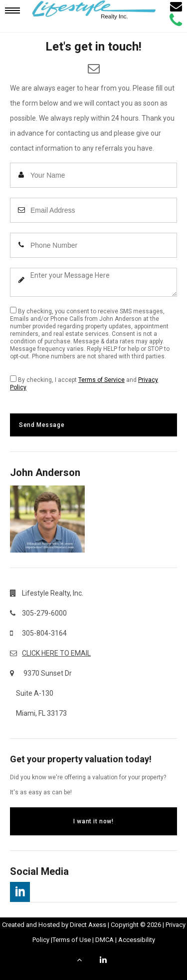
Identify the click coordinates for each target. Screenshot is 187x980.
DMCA (104, 939)
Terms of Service (101, 379)
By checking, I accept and (84, 383)
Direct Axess (88, 924)
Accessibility (136, 939)
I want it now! (93, 821)
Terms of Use (71, 939)
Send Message (41, 424)
